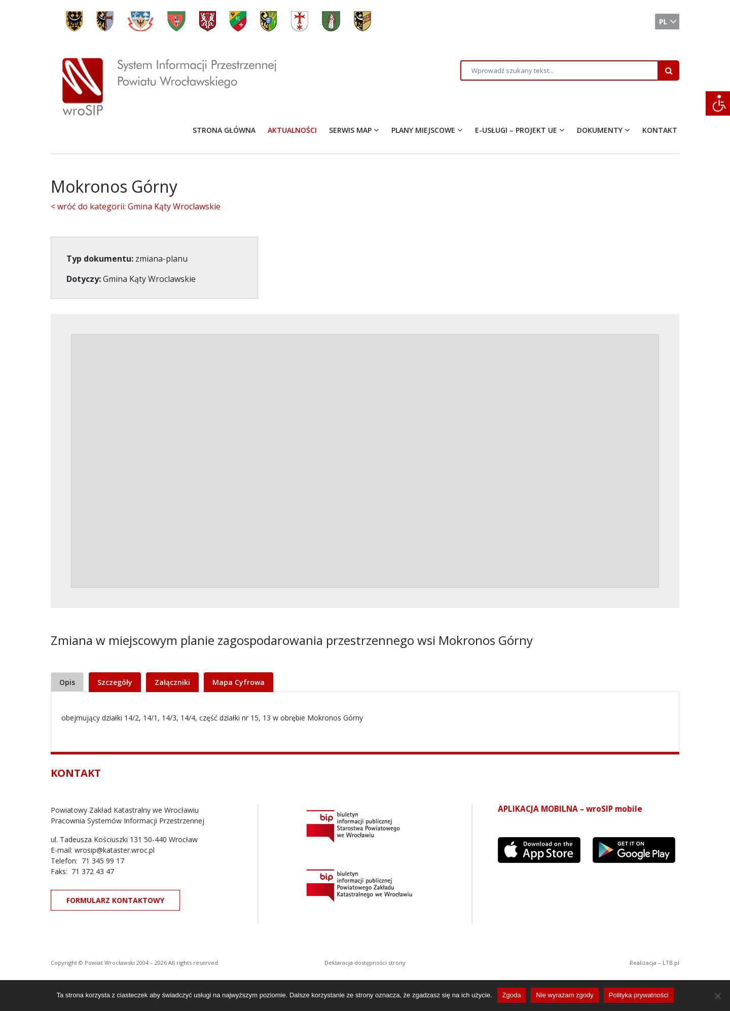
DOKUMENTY (600, 130)
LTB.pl (671, 962)
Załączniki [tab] (172, 682)
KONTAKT (659, 130)
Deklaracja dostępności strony (365, 962)
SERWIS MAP (350, 130)
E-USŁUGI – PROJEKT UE (516, 130)
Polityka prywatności (639, 995)
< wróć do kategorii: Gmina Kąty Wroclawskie (136, 206)
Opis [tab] (67, 682)
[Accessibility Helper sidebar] (718, 103)
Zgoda (511, 995)
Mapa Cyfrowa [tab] (238, 682)
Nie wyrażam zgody (564, 995)
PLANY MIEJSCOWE (423, 130)
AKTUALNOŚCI (292, 130)
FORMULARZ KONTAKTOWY (115, 900)
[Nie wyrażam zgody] (717, 996)
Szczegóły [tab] (114, 682)
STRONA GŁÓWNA (224, 130)
